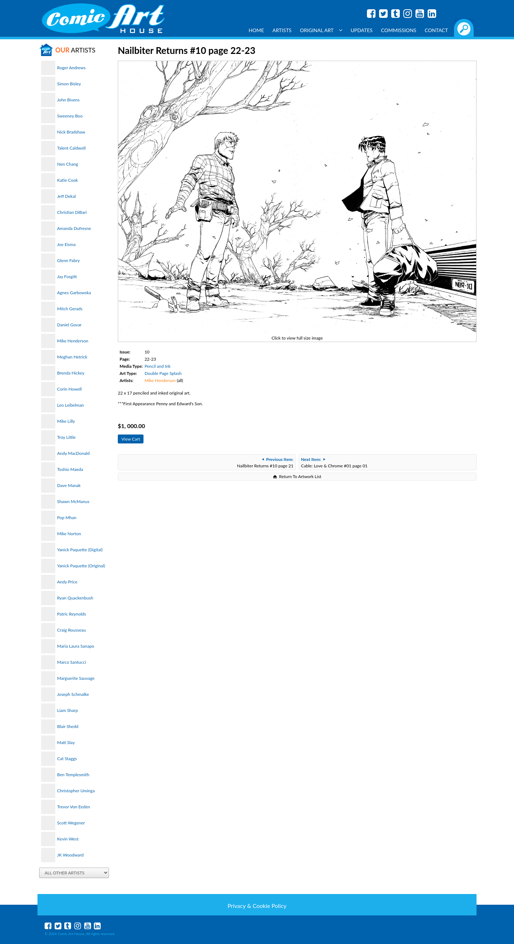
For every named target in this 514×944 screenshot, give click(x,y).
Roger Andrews (71, 67)
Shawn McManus (73, 501)
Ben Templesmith (73, 774)
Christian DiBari (72, 212)
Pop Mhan (66, 517)
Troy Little (66, 437)
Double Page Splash (163, 373)
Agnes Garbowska (74, 292)
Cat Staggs (67, 758)
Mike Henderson (72, 340)
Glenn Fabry (68, 260)
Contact (436, 30)
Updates (362, 30)
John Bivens (68, 99)
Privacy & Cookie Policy (256, 905)
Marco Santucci (71, 662)
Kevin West (68, 839)
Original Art (321, 30)
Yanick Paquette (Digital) (79, 549)
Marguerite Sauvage (76, 678)
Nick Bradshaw (71, 132)
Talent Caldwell (71, 148)
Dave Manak (69, 485)
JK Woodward (70, 855)
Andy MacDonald (73, 453)
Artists (282, 30)
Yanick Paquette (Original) (81, 565)
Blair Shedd (67, 726)
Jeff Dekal (66, 196)
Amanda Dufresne (74, 228)
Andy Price (67, 581)
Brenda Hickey (70, 373)
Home (256, 30)
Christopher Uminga (76, 790)
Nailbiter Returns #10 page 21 (265, 462)
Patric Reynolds (71, 614)
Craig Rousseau (71, 630)
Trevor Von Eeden (73, 806)
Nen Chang (67, 164)
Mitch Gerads (69, 308)
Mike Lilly (66, 421)
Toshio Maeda (70, 469)
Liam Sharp (67, 710)
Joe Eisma (66, 244)
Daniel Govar (69, 324)
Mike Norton (69, 533)
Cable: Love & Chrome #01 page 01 (334, 462)
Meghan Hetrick (72, 357)
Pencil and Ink (158, 366)
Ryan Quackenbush (75, 598)
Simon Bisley (69, 83)
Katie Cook (67, 180)
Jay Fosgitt (67, 276)
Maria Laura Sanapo (75, 646)
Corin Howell (69, 389)
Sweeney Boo (69, 116)
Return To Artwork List (300, 476)
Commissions (398, 30)
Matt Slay (66, 742)
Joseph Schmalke (73, 694)
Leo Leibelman (70, 405)
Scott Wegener (71, 822)
